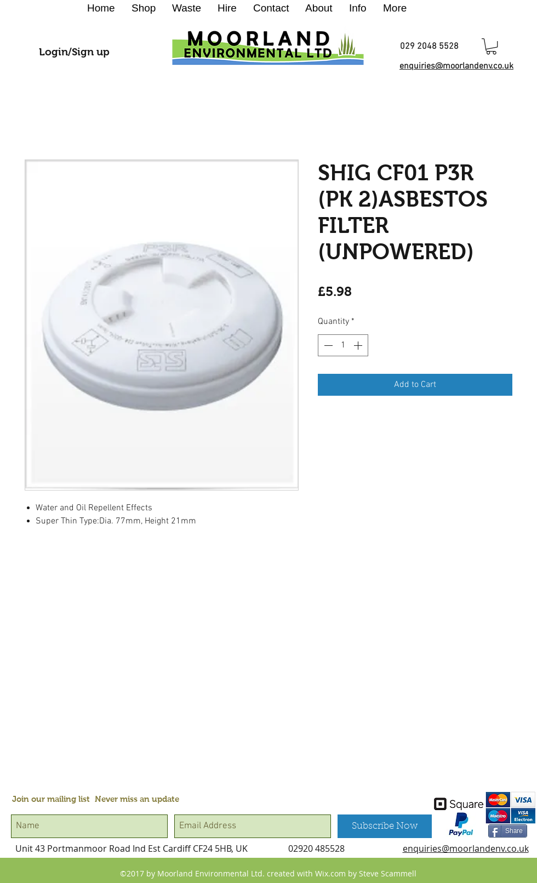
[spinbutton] (343, 345)
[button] (491, 46)
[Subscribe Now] (385, 826)
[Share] (507, 831)
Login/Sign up (74, 52)
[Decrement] (327, 345)
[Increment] (359, 345)
